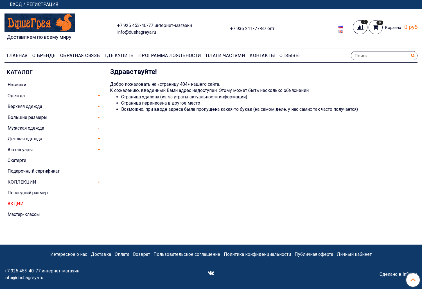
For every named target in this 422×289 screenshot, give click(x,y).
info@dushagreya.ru (136, 32)
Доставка (101, 254)
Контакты (262, 55)
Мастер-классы (24, 214)
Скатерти (17, 160)
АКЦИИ (16, 203)
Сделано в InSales (399, 274)
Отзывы (289, 55)
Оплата (122, 254)
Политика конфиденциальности (257, 254)
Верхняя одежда (25, 106)
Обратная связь (80, 55)
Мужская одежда (26, 128)
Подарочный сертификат (34, 171)
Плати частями (225, 55)
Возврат (141, 254)
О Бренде (44, 55)
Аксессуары (20, 149)
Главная (17, 55)
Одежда (16, 95)
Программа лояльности (169, 55)
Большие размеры (28, 117)
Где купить (119, 55)
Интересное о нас (68, 254)
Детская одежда (25, 138)
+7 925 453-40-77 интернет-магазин (154, 25)
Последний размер (28, 192)
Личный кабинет (354, 254)
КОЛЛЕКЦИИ (22, 182)
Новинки (17, 84)
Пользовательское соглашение (187, 254)
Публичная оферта (314, 254)
